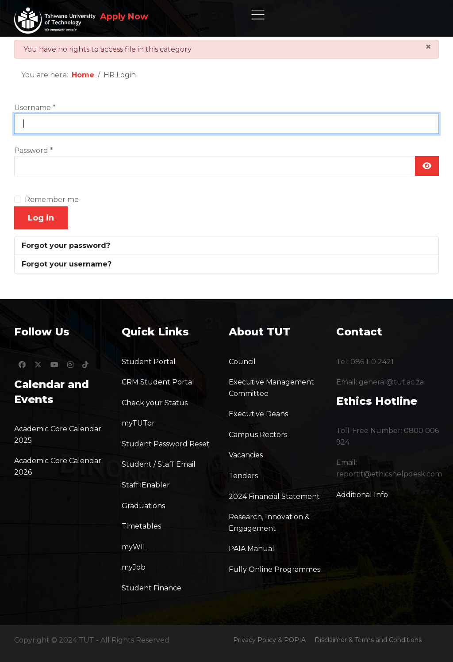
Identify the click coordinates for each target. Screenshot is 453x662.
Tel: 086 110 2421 (365, 362)
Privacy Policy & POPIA (269, 640)
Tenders (243, 476)
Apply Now (124, 16)
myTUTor (138, 423)
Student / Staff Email (159, 464)
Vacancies (246, 455)
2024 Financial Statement (274, 496)
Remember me (52, 199)
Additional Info (362, 495)
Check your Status (155, 403)
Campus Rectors (258, 434)
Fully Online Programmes (274, 569)
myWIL (134, 547)
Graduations (143, 506)
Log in (41, 218)
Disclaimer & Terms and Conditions (368, 640)
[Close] (428, 46)
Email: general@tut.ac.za (380, 382)
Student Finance (151, 588)
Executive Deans (258, 414)
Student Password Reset (166, 444)
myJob (134, 567)
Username (35, 107)
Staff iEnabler (146, 485)
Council (242, 362)
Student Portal (149, 362)
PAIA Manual (251, 548)
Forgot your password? (66, 245)
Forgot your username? (66, 264)
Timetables (141, 526)
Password (33, 150)
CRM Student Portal (158, 382)
